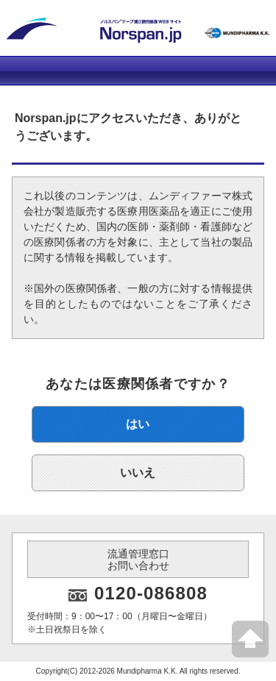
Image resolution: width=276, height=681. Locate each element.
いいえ (137, 472)
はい (137, 424)
